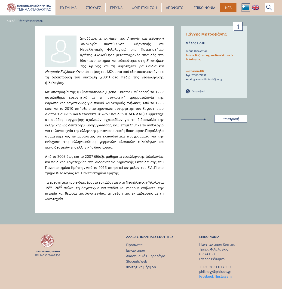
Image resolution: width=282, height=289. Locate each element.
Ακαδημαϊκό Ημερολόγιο (145, 255)
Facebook (206, 276)
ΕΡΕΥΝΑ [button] (116, 7)
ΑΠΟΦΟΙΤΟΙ (175, 7)
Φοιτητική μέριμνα (141, 267)
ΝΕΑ (228, 7)
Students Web (136, 261)
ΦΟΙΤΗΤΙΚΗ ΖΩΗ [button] (144, 7)
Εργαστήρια (135, 250)
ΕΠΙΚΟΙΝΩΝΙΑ (204, 7)
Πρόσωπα (134, 244)
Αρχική (11, 20)
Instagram (224, 276)
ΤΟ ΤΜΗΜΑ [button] (68, 7)
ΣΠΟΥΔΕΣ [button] (93, 7)
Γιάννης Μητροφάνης (30, 20)
